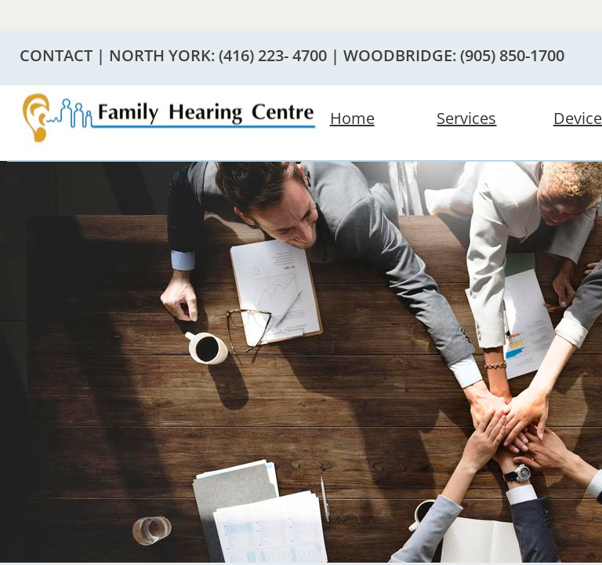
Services (466, 118)
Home (352, 118)
